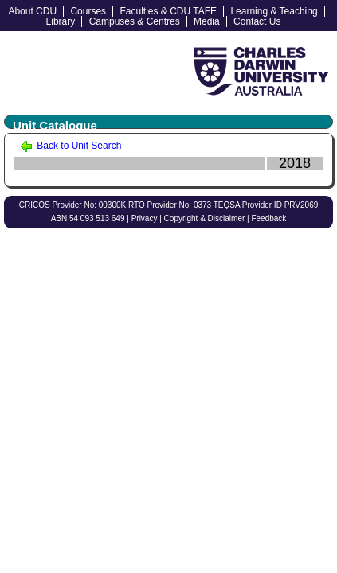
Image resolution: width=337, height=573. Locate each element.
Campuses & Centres (134, 21)
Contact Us (256, 21)
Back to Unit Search (70, 145)
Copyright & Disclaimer (204, 218)
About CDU (32, 11)
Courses (88, 11)
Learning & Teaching (273, 11)
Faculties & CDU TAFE (168, 11)
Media (207, 21)
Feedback (268, 218)
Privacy (144, 218)
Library (61, 21)
